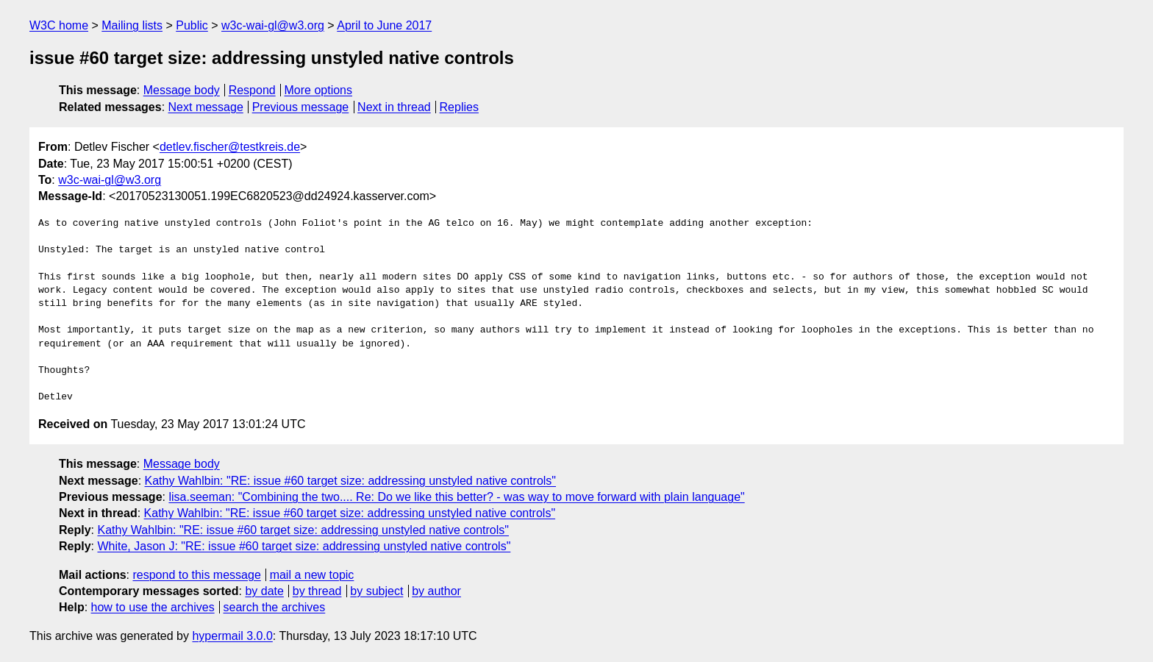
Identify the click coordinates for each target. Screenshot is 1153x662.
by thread (317, 591)
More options (319, 90)
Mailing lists (132, 25)
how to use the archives (153, 607)
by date (264, 591)
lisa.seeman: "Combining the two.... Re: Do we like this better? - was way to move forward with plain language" (456, 497)
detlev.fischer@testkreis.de (230, 146)
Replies (459, 107)
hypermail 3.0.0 (232, 636)
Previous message (300, 107)
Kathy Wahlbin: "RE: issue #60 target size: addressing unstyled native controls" (351, 480)
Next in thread (394, 107)
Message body (181, 90)
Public (192, 25)
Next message (205, 107)
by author (436, 591)
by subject (376, 591)
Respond (252, 90)
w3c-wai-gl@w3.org (272, 25)
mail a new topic (312, 575)
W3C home (58, 25)
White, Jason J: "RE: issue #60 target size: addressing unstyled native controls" (303, 546)
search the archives (275, 607)
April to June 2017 (384, 25)
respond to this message (196, 575)
